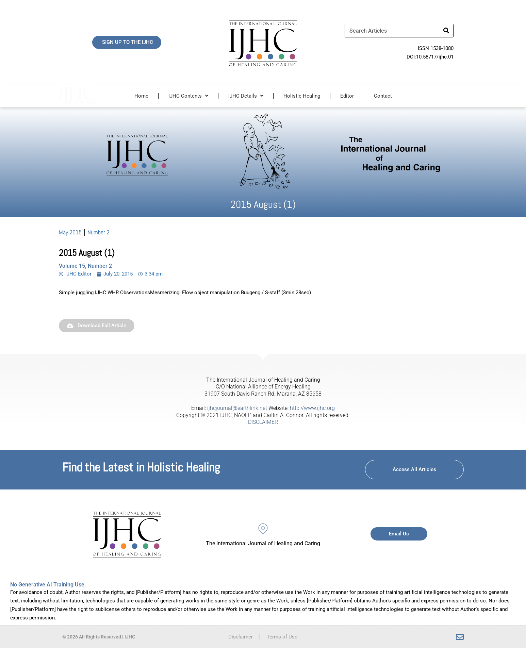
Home (141, 96)
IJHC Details (245, 96)
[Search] (446, 30)
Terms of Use (282, 637)
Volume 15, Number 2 (85, 266)
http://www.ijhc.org (312, 408)
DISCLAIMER (263, 422)
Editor (347, 96)
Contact (383, 96)
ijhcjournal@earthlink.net (237, 408)
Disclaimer (240, 637)
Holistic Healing (301, 96)
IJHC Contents (188, 96)
